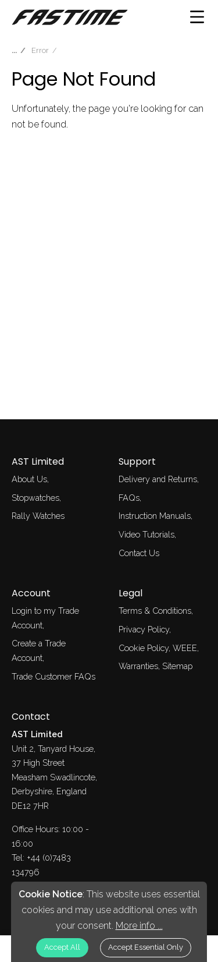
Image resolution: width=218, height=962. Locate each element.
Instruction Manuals (155, 516)
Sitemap (177, 666)
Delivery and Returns (158, 479)
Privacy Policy (144, 629)
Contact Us (139, 553)
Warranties (138, 666)
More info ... (139, 925)
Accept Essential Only (145, 947)
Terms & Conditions (155, 611)
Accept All (62, 947)
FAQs (129, 498)
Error (40, 50)
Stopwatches (35, 498)
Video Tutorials (146, 534)
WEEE (185, 648)
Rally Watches (38, 516)
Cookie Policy (144, 648)
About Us (29, 479)
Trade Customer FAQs (53, 676)
